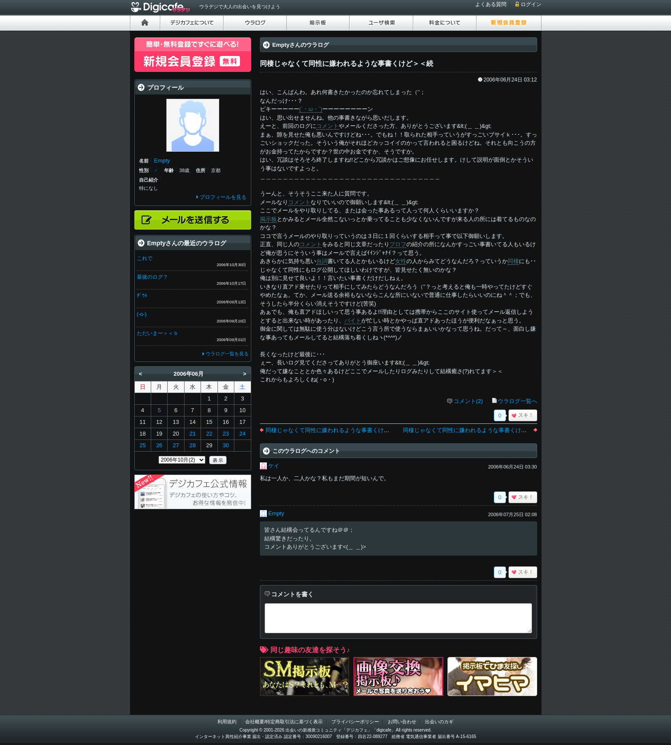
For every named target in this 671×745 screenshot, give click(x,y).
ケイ (273, 465)
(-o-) (142, 314)
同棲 (513, 261)
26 (159, 445)
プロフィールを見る (223, 197)
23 (226, 433)
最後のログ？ (152, 277)
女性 (400, 261)
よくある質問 (490, 4)
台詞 (321, 261)
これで (144, 258)
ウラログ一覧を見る (227, 353)
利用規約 (227, 721)
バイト (352, 320)
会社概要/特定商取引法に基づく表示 (284, 721)
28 (192, 445)
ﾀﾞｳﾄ (142, 296)
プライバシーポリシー (355, 721)
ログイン (531, 4)
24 (243, 433)
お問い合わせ (402, 721)
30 (226, 445)
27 (176, 445)
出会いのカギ (439, 721)
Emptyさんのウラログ (300, 45)
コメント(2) (468, 401)
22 (209, 433)
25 (142, 445)
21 (192, 433)
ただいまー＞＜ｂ (157, 333)
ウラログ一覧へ (517, 401)
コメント (327, 126)
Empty (276, 513)
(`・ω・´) (310, 109)
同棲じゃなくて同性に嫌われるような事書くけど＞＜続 (473, 430)
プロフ (397, 244)
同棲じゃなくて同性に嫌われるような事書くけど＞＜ (333, 430)
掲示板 (268, 219)
